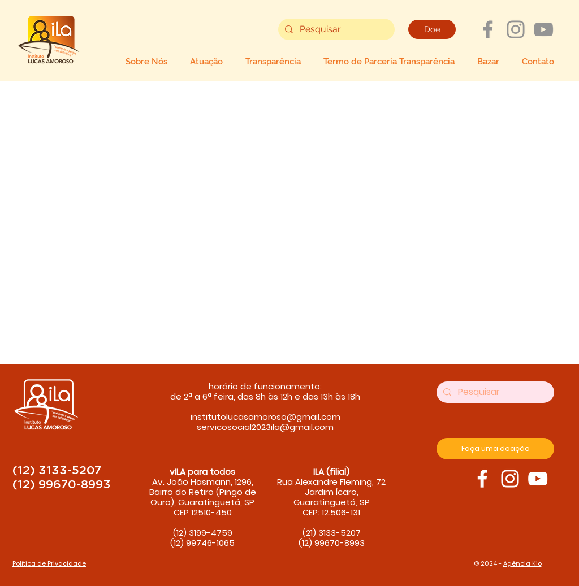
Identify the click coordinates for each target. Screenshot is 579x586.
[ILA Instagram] (510, 478)
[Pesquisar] (335, 29)
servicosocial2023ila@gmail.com (265, 427)
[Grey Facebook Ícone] (488, 29)
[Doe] (432, 29)
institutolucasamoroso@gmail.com (265, 417)
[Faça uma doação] (495, 448)
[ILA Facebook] (482, 478)
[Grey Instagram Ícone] (516, 29)
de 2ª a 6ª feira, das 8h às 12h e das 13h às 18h (265, 396)
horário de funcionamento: (265, 386)
